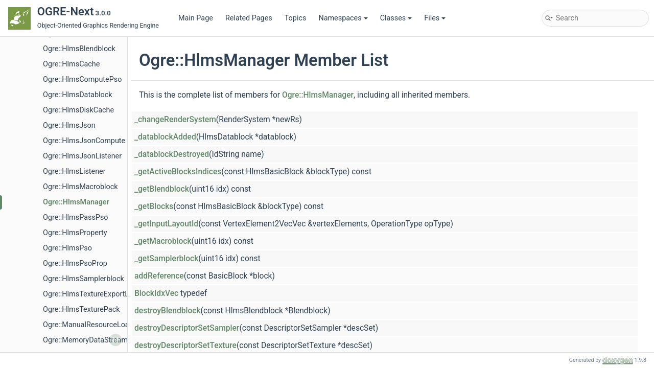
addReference (159, 276)
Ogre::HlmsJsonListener (82, 156)
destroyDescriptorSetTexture (185, 345)
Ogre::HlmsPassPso (75, 217)
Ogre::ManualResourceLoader (91, 324)
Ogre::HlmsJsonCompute (84, 140)
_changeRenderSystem (175, 119)
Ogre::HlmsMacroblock (80, 186)
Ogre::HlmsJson (69, 125)
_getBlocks (153, 206)
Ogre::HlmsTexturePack (81, 309)
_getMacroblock (163, 241)
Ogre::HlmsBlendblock (79, 48)
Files (435, 18)
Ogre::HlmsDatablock (77, 94)
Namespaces (342, 18)
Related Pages (248, 18)
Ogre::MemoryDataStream (85, 340)
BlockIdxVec (156, 293)
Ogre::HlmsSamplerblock (83, 278)
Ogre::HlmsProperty (75, 232)
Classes (396, 18)
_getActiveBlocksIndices (177, 171)
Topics (296, 18)
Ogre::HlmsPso (67, 248)
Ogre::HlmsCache (71, 64)
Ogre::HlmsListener (74, 171)
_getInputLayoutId (166, 223)
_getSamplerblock (166, 258)
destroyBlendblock (167, 310)
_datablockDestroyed (171, 154)
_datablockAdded (165, 137)
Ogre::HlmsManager (76, 202)
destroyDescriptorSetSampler (186, 328)
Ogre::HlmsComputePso (82, 79)
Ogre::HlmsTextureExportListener (97, 294)
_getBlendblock (161, 189)
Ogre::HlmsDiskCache (78, 110)
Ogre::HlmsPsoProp (75, 263)
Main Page (195, 18)
